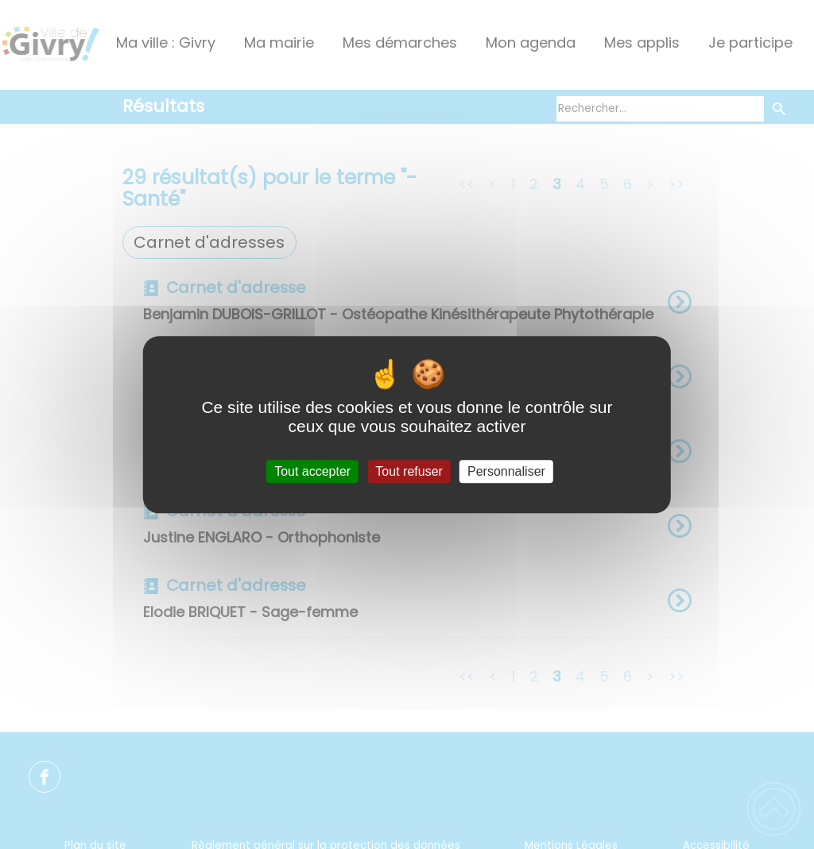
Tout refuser (408, 471)
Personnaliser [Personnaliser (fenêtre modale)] (506, 471)
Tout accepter (312, 471)
